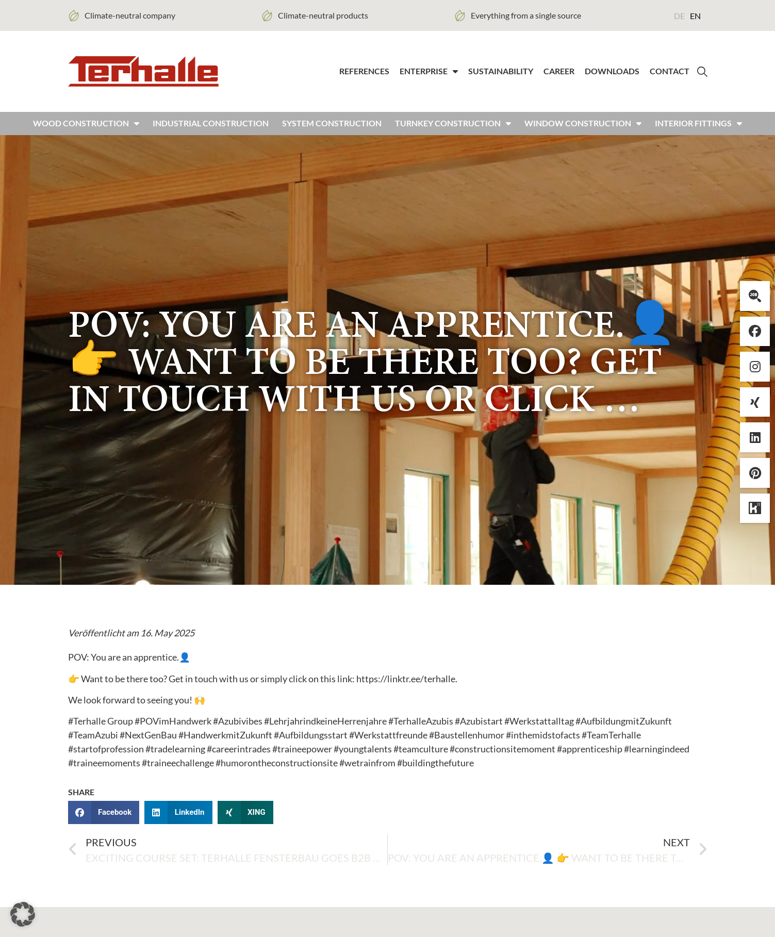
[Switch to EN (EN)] (695, 15)
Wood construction (86, 130)
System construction (332, 130)
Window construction (582, 130)
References (364, 74)
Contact (669, 74)
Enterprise (429, 74)
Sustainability (500, 74)
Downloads (612, 74)
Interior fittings (698, 130)
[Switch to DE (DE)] (679, 15)
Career (558, 74)
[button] (104, 819)
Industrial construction (211, 130)
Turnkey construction (453, 130)
